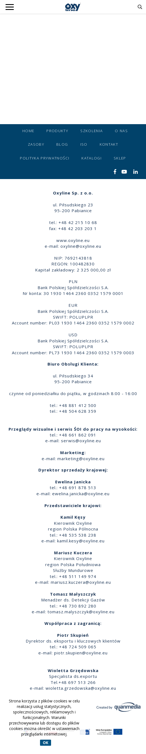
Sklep (120, 158)
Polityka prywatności (44, 158)
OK (45, 742)
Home (28, 130)
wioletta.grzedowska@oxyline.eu (81, 688)
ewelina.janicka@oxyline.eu (81, 493)
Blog (62, 144)
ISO (83, 144)
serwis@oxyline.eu (81, 440)
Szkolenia (91, 130)
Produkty (57, 130)
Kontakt (109, 144)
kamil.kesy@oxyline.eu (81, 540)
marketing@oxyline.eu (81, 458)
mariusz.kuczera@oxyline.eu (81, 582)
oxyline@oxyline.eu (80, 246)
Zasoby (36, 144)
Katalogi (91, 158)
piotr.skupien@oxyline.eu (81, 653)
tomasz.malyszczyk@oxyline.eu (81, 611)
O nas (121, 130)
